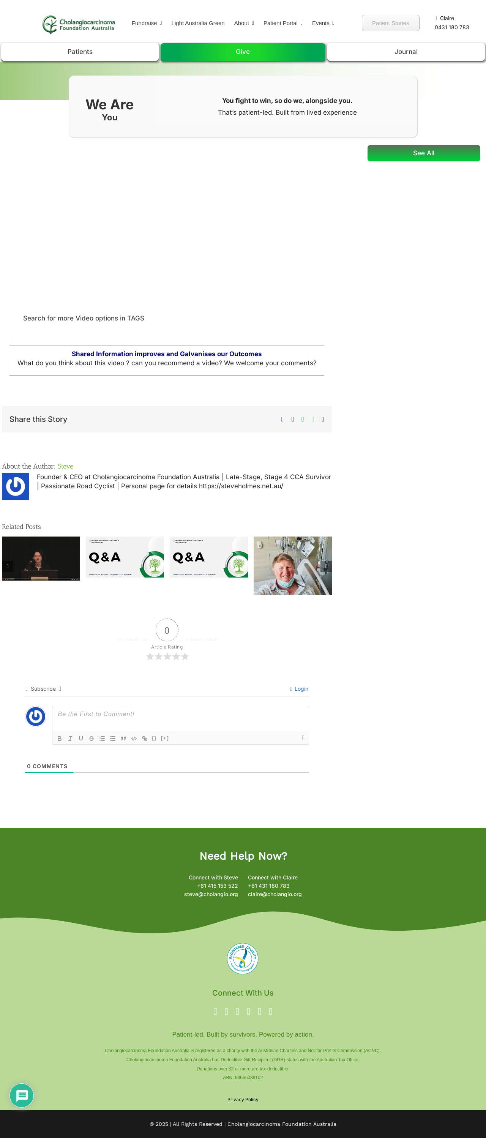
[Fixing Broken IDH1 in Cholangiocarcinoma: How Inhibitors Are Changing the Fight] (125, 540)
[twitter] (226, 1011)
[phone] (270, 1011)
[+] (165, 738)
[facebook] (215, 1011)
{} (154, 738)
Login (299, 688)
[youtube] (248, 1011)
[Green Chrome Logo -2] (79, 15)
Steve (65, 466)
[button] (166, 319)
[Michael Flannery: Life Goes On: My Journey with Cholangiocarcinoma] (293, 540)
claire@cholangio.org (275, 894)
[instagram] (237, 1011)
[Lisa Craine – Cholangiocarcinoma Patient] (41, 540)
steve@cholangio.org (211, 894)
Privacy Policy (243, 1099)
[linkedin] (259, 1011)
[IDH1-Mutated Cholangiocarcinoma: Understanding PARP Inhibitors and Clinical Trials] (209, 540)
